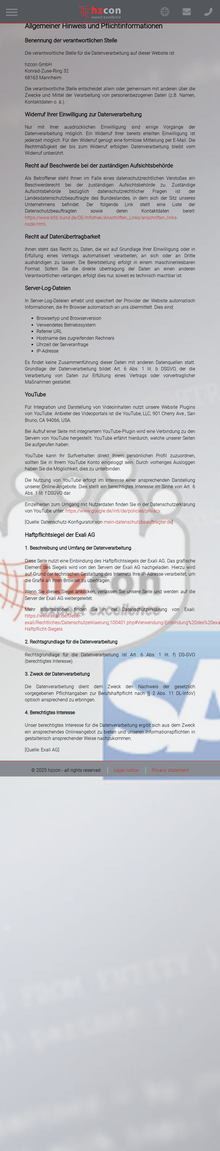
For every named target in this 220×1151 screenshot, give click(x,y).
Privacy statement (170, 770)
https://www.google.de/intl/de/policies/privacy (112, 511)
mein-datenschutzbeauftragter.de (138, 522)
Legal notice (126, 770)
